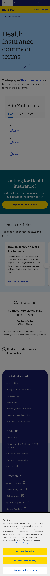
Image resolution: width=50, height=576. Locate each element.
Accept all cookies (25, 551)
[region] (25, 544)
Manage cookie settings (25, 570)
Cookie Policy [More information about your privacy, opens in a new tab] (22, 543)
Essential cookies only (25, 560)
